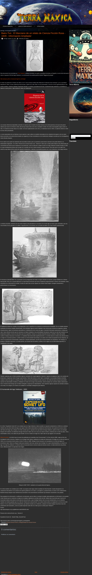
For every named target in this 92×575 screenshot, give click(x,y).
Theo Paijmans (21, 73)
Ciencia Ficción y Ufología (17, 522)
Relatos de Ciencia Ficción (29, 522)
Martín (27, 38)
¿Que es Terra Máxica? (25, 26)
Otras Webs (40, 26)
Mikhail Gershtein (4, 437)
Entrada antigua (64, 572)
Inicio (36, 572)
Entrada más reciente (6, 572)
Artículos (8, 522)
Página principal (8, 26)
